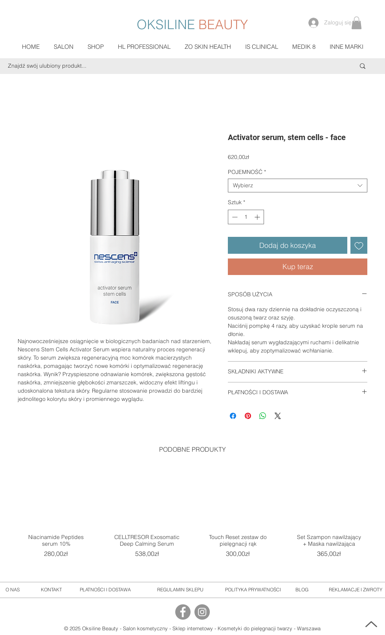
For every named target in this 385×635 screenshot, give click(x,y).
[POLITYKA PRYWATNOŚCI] (253, 590)
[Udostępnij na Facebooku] (233, 416)
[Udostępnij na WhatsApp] (263, 416)
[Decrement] (234, 217)
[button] (356, 23)
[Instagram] (202, 612)
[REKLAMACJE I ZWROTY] (355, 590)
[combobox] (297, 185)
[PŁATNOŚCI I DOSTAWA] (105, 590)
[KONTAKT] (51, 590)
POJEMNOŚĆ (247, 172)
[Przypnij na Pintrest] (248, 416)
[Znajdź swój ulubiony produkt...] (166, 66)
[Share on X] (277, 416)
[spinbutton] (246, 217)
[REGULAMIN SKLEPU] (180, 590)
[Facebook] (183, 612)
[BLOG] (302, 590)
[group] (192, 519)
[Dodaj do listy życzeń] (358, 245)
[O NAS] (12, 590)
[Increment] (258, 217)
